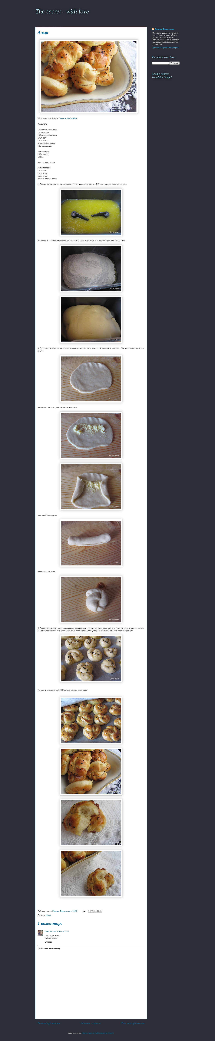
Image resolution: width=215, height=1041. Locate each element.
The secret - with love (62, 11)
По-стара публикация (133, 1023)
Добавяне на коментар (49, 948)
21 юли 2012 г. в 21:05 (59, 931)
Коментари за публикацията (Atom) (98, 1033)
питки (48, 915)
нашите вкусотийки (68, 118)
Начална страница (90, 1023)
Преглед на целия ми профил (165, 47)
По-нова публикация (49, 1023)
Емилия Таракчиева (164, 29)
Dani (47, 931)
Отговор (48, 942)
